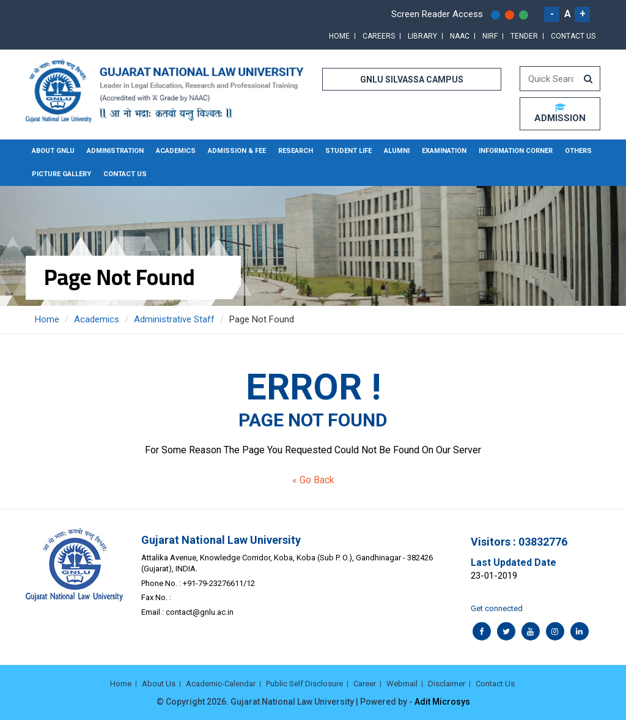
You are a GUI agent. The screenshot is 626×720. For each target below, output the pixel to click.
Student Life (348, 151)
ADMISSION (560, 113)
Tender (524, 36)
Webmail (402, 683)
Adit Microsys (442, 702)
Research (295, 151)
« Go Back (313, 480)
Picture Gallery (61, 174)
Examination (444, 151)
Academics (176, 151)
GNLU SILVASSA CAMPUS (411, 79)
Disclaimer (446, 683)
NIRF (490, 36)
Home (339, 36)
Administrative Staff (174, 319)
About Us (158, 683)
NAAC (460, 36)
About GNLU (53, 151)
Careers (379, 36)
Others (578, 151)
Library (422, 36)
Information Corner (516, 151)
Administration (115, 151)
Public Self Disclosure (304, 683)
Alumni (397, 151)
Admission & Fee (237, 151)
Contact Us (573, 36)
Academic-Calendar (221, 683)
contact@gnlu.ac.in (200, 612)
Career (364, 683)
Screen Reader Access (437, 14)
